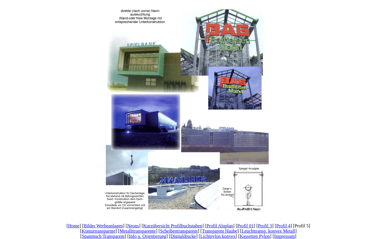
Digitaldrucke (183, 236)
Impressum (284, 236)
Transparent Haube (219, 231)
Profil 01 (245, 225)
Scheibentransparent (179, 231)
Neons (133, 225)
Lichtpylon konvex (217, 236)
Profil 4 (283, 225)
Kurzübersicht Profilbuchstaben (172, 225)
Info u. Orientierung (147, 236)
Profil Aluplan (219, 225)
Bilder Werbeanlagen (103, 225)
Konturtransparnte (98, 231)
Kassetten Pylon (255, 236)
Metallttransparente (137, 231)
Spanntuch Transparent (103, 236)
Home (73, 225)
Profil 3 (265, 225)
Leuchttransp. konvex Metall (268, 231)
